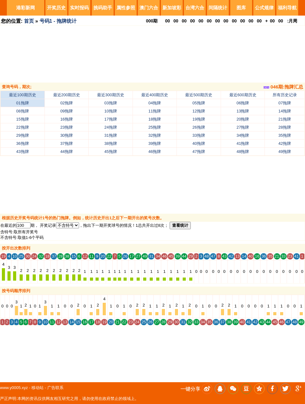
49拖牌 (285, 151)
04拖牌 (154, 103)
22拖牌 (22, 127)
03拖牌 (110, 103)
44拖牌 (66, 151)
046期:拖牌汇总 (283, 86)
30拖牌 (66, 135)
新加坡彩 (171, 7)
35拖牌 (285, 135)
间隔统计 (218, 7)
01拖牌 (22, 103)
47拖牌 (198, 151)
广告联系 (55, 387)
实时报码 (79, 7)
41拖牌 (243, 143)
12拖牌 (198, 111)
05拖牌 (198, 103)
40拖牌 (198, 143)
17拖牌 (110, 119)
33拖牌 (198, 135)
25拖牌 (154, 127)
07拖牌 (285, 103)
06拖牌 (243, 103)
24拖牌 (110, 127)
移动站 (37, 387)
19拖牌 (198, 119)
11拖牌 (154, 111)
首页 (29, 21)
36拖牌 (22, 143)
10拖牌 (110, 111)
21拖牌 (285, 119)
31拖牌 (110, 135)
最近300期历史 (110, 95)
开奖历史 (56, 7)
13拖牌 (243, 111)
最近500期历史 (198, 95)
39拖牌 (154, 143)
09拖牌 (66, 111)
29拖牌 (22, 135)
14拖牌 (285, 111)
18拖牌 (154, 119)
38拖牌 (110, 143)
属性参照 (125, 7)
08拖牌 (22, 111)
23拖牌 (66, 127)
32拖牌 (154, 135)
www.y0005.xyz (14, 387)
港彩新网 (25, 7)
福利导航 (287, 7)
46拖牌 (154, 151)
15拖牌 (22, 119)
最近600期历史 (242, 95)
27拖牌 (243, 127)
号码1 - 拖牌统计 (58, 21)
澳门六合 (148, 7)
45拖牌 (110, 151)
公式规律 (264, 7)
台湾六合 (194, 7)
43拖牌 (22, 151)
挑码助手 (102, 7)
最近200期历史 (66, 95)
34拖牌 (243, 135)
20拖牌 (243, 119)
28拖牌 (285, 127)
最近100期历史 (22, 95)
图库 (241, 7)
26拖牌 (198, 127)
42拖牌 (285, 143)
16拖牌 (66, 119)
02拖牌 (66, 103)
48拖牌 (243, 151)
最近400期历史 (154, 95)
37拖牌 (66, 143)
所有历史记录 (285, 95)
